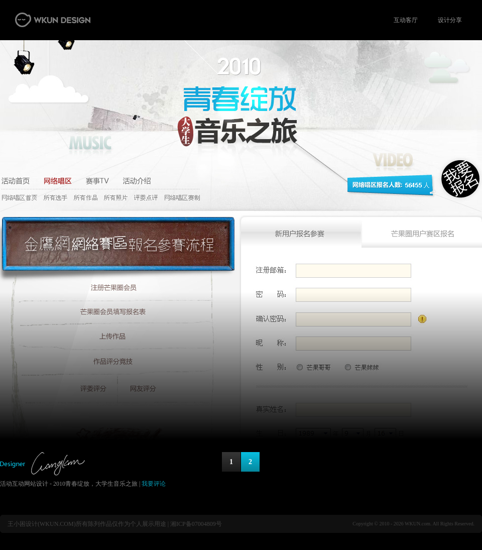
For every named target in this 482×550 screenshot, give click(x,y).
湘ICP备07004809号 (196, 523)
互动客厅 (406, 20)
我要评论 (154, 483)
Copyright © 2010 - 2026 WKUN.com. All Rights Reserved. (413, 523)
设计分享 (450, 20)
